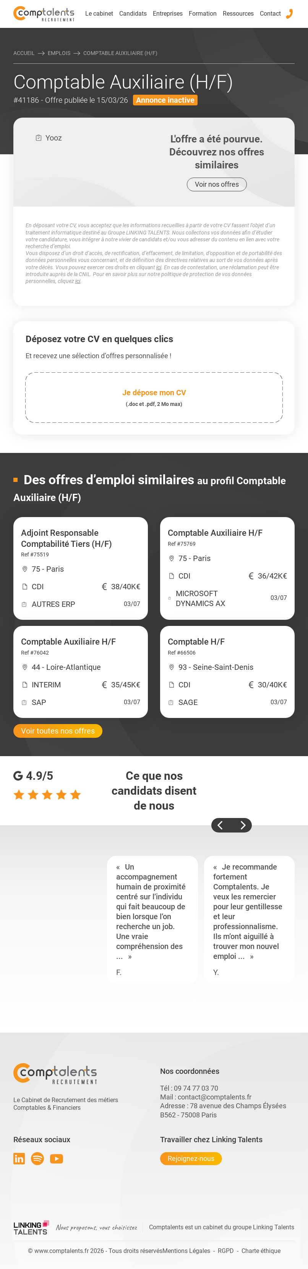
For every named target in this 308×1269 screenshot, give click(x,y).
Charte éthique (261, 1250)
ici (158, 267)
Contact (270, 13)
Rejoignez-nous (191, 1158)
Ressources (238, 13)
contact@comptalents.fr (214, 1097)
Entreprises (168, 13)
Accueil (24, 53)
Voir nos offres (217, 184)
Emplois (59, 53)
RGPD (226, 1250)
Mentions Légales (186, 1250)
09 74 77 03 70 (196, 1088)
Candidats (133, 13)
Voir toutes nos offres (58, 731)
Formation (203, 13)
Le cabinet (99, 13)
